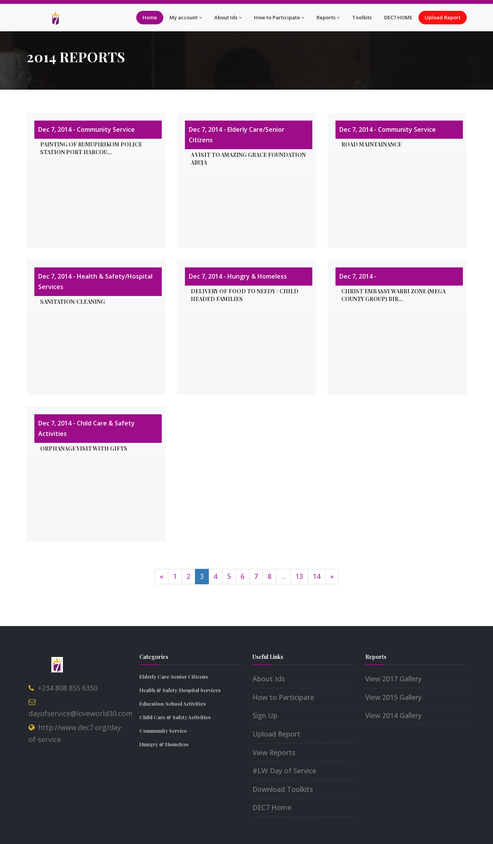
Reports (328, 17)
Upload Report (443, 17)
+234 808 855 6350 (68, 688)
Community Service (163, 730)
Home (149, 17)
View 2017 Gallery (393, 678)
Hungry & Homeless (163, 744)
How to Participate (279, 17)
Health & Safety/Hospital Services (179, 690)
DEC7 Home (271, 807)
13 (299, 576)
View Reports (273, 752)
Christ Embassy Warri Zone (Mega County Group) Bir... (393, 295)
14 (316, 576)
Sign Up (265, 715)
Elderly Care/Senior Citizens (173, 676)
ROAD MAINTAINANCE (371, 144)
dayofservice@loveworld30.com (80, 713)
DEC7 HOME (398, 17)
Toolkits (362, 17)
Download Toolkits (282, 789)
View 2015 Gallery (393, 697)
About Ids (228, 17)
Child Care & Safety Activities (174, 717)
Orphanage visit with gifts (83, 448)
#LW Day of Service (284, 770)
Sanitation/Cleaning (72, 301)
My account (185, 17)
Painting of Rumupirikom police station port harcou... (91, 148)
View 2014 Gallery (393, 715)
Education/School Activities (172, 703)
